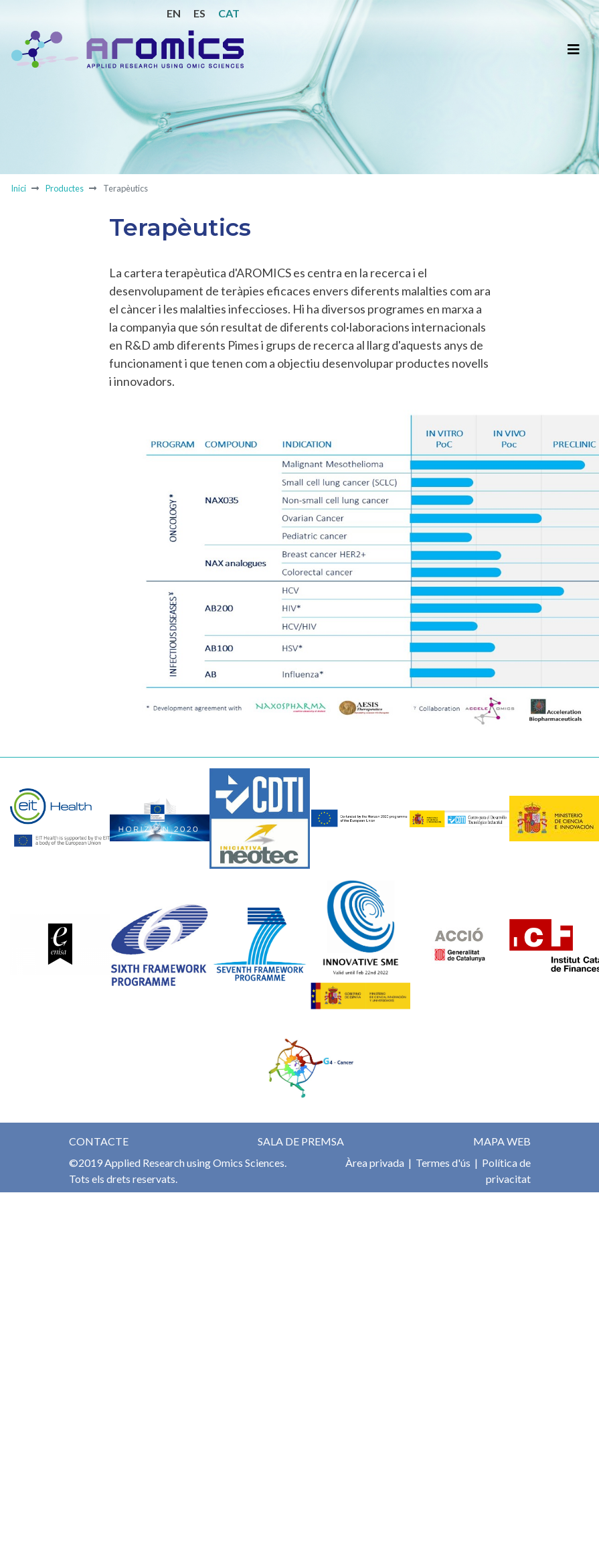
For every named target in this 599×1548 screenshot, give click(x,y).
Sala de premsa (301, 1141)
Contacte (99, 1141)
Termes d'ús (442, 1162)
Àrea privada (374, 1162)
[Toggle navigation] (573, 49)
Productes (65, 188)
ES (199, 13)
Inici (18, 188)
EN (174, 13)
